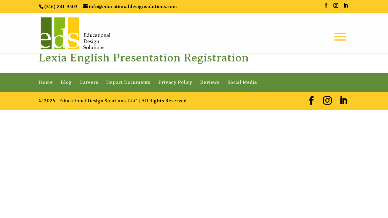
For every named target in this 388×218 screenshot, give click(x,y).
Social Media (242, 82)
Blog (66, 82)
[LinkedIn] (345, 5)
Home (46, 82)
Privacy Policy (175, 82)
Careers (88, 82)
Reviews (209, 82)
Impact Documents (128, 82)
